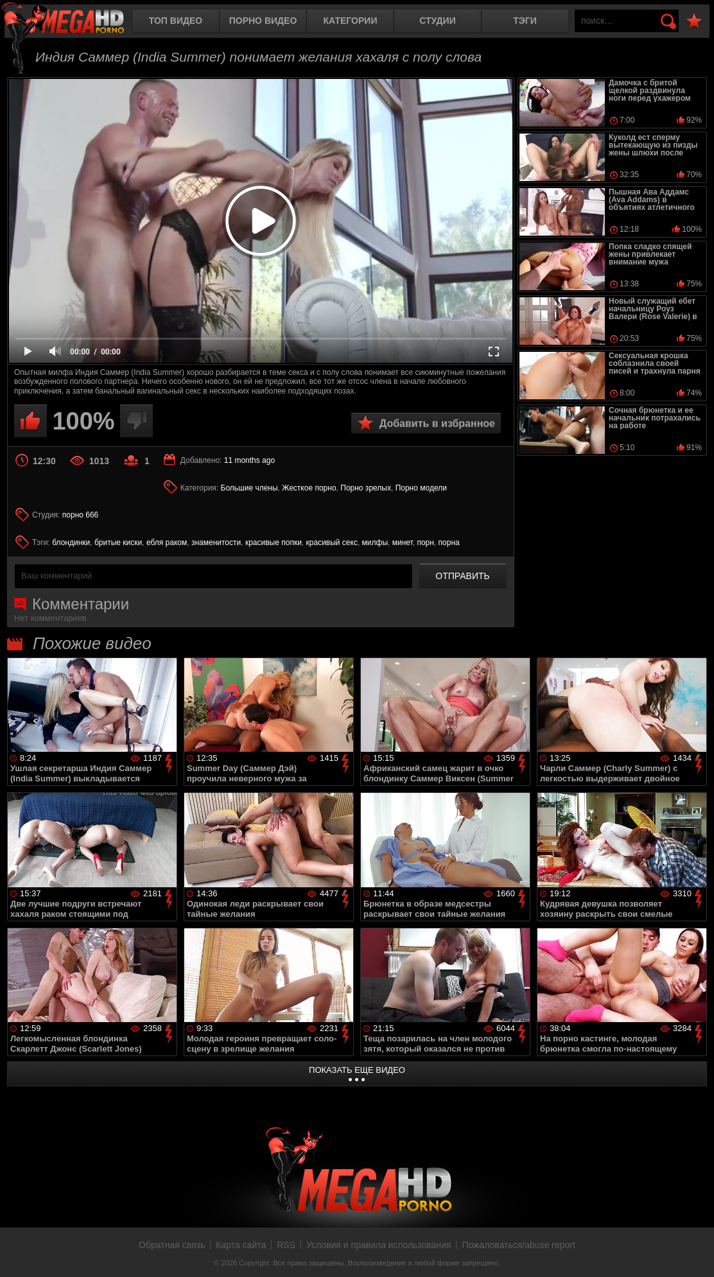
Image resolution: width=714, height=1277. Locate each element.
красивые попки (273, 542)
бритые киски (118, 542)
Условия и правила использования (378, 1245)
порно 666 (80, 514)
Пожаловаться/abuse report (518, 1245)
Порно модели (421, 487)
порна (449, 542)
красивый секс (332, 542)
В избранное (694, 21)
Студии (437, 20)
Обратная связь (172, 1245)
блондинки (71, 542)
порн (425, 542)
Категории (351, 20)
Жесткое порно (309, 487)
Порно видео (263, 20)
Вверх (695, 1253)
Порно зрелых (365, 487)
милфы (375, 542)
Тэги (525, 20)
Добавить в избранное (437, 423)
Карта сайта (241, 1245)
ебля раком (166, 542)
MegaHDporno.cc (74, 22)
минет (402, 542)
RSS (286, 1245)
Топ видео (175, 20)
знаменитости (216, 542)
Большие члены (249, 487)
